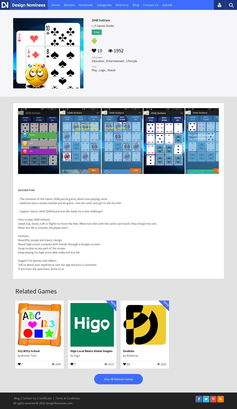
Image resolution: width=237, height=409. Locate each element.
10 (97, 49)
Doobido (128, 351)
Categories (104, 5)
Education (98, 61)
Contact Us (150, 5)
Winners (69, 5)
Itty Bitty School (29, 351)
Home (55, 5)
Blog (135, 5)
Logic (102, 70)
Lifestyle (131, 61)
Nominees (86, 5)
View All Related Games (118, 379)
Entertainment (115, 61)
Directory (122, 5)
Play (94, 70)
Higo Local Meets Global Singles (91, 351)
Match (111, 70)
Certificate (45, 398)
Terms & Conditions (67, 398)
